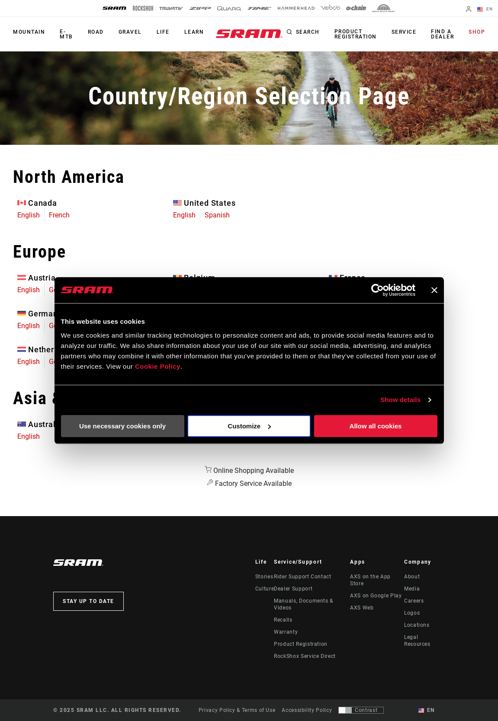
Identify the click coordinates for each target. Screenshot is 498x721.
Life (163, 32)
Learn (194, 32)
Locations (417, 625)
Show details (400, 399)
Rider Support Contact (302, 577)
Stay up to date (88, 601)
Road (96, 32)
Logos (412, 613)
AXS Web (361, 608)
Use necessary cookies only (122, 426)
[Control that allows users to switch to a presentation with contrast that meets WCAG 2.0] (361, 710)
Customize (249, 426)
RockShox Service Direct (305, 656)
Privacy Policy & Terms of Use (237, 710)
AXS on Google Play (376, 596)
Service (404, 32)
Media (412, 589)
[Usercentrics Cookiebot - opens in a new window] (377, 290)
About (412, 577)
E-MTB (66, 34)
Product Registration (355, 34)
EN (485, 9)
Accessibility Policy (307, 710)
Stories (264, 577)
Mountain (29, 32)
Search (308, 32)
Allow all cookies (376, 426)
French (59, 215)
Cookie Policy (157, 366)
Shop (477, 32)
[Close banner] (434, 290)
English (28, 215)
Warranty (286, 632)
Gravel (130, 32)
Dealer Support (293, 589)
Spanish (217, 215)
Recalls (283, 620)
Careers (414, 601)
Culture (264, 589)
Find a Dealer (442, 34)
